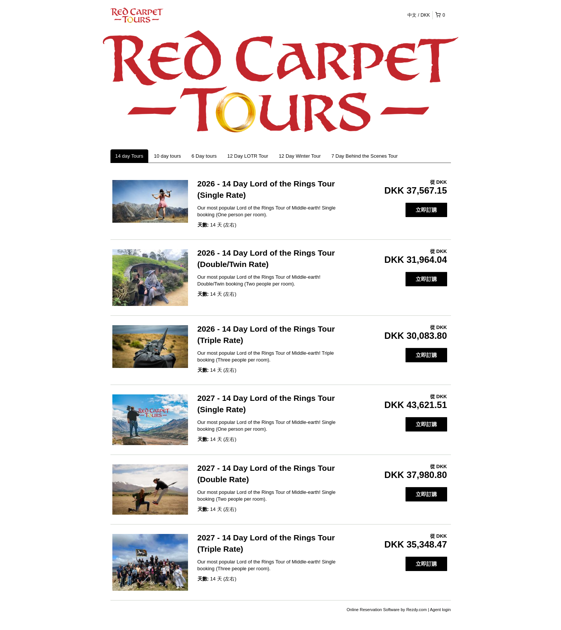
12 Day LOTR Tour (247, 156)
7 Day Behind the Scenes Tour (364, 156)
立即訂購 (426, 210)
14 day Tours (129, 156)
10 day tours (167, 156)
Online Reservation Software (373, 609)
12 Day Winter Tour (300, 156)
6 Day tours (203, 156)
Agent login (440, 609)
